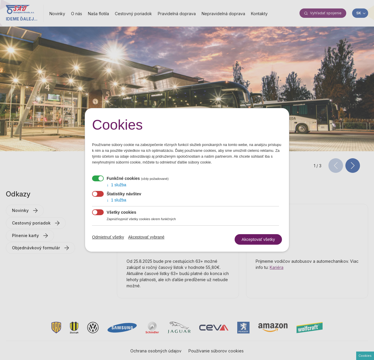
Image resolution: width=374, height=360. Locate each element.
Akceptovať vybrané (146, 237)
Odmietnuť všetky (108, 237)
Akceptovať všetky (258, 239)
